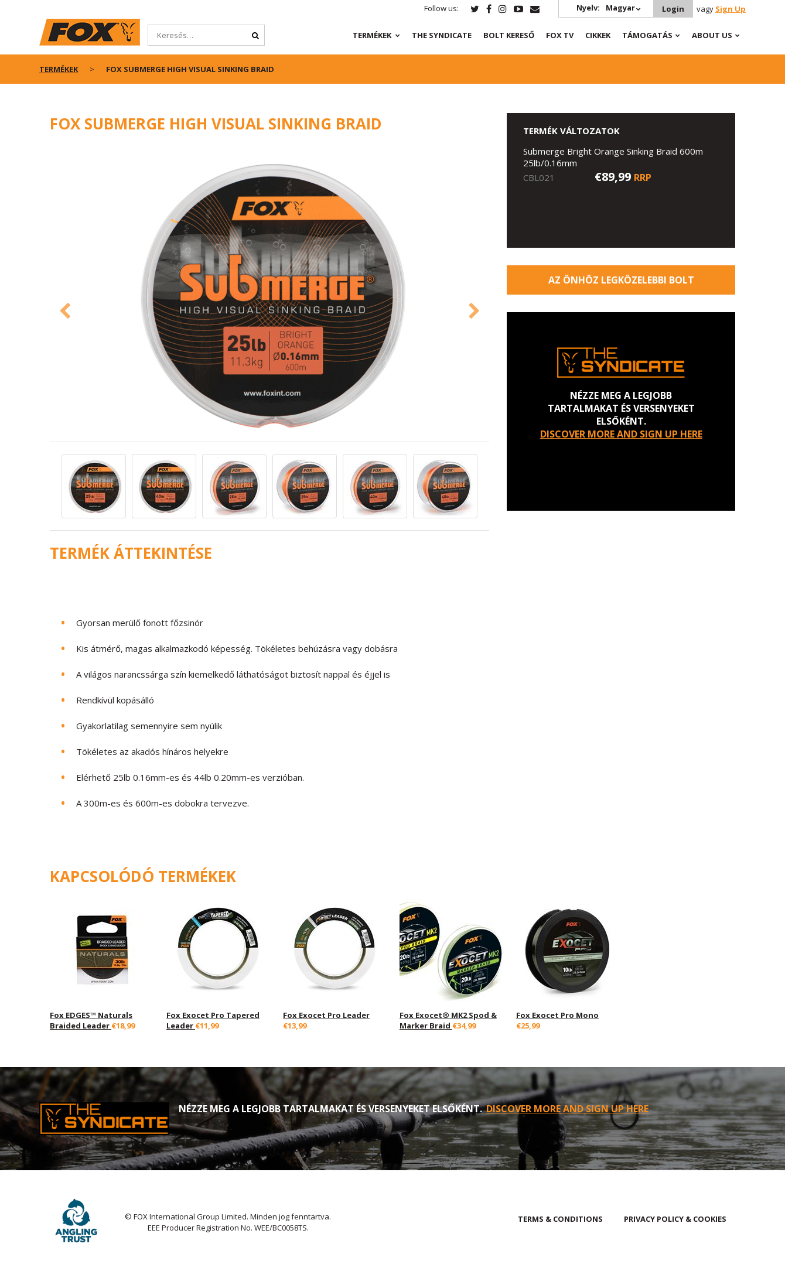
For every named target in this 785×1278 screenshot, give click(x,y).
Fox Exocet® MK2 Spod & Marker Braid (448, 1020)
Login (673, 9)
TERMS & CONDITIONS (560, 1219)
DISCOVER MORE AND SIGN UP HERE (621, 434)
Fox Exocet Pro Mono (557, 1015)
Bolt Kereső (508, 35)
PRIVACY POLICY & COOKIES (675, 1219)
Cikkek (597, 35)
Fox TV (560, 35)
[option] (269, 294)
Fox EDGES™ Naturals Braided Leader (91, 1020)
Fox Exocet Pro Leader (326, 1015)
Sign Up (730, 9)
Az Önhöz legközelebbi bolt (621, 280)
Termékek (372, 35)
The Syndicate (442, 35)
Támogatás (647, 35)
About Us (712, 35)
